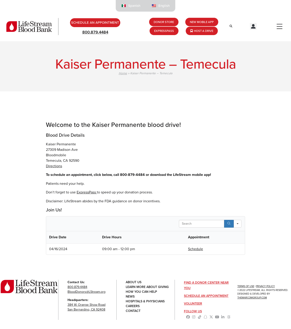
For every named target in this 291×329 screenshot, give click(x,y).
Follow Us (193, 311)
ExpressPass (87, 192)
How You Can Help (141, 291)
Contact (133, 310)
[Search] (229, 224)
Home (123, 73)
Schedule (195, 249)
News (130, 296)
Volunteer (193, 303)
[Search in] (237, 224)
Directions (54, 166)
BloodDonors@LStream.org (86, 291)
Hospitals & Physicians (145, 301)
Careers (133, 306)
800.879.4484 (95, 32)
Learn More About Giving (147, 287)
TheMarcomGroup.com (252, 297)
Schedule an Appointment (206, 295)
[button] (253, 26)
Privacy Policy (265, 286)
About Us (133, 282)
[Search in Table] (201, 224)
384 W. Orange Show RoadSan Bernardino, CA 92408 (86, 307)
